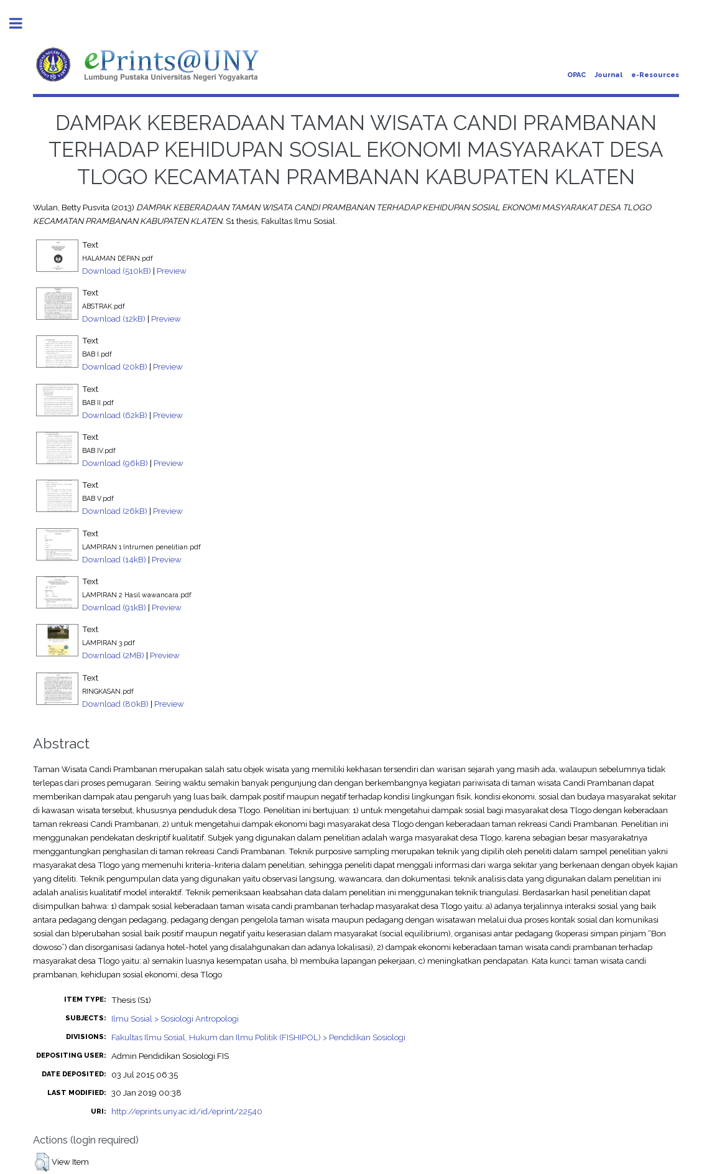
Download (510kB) (116, 271)
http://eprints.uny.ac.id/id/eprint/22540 (186, 1111)
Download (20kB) (114, 366)
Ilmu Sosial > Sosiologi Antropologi (175, 1018)
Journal (608, 75)
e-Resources (655, 75)
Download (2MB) (113, 655)
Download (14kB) (114, 559)
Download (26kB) (114, 511)
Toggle (22, 23)
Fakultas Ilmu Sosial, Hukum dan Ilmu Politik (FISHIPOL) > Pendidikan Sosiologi (258, 1037)
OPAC (576, 75)
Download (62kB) (114, 415)
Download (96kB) (115, 463)
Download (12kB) (114, 319)
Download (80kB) (115, 704)
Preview (172, 271)
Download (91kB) (114, 607)
